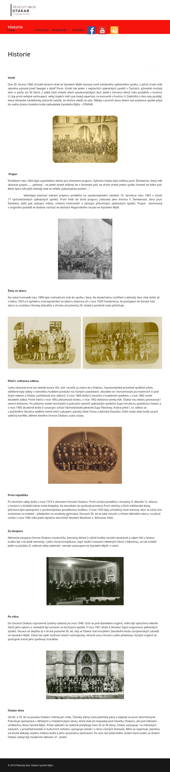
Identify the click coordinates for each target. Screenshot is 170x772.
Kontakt (78, 30)
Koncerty (42, 30)
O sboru (24, 30)
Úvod (11, 30)
